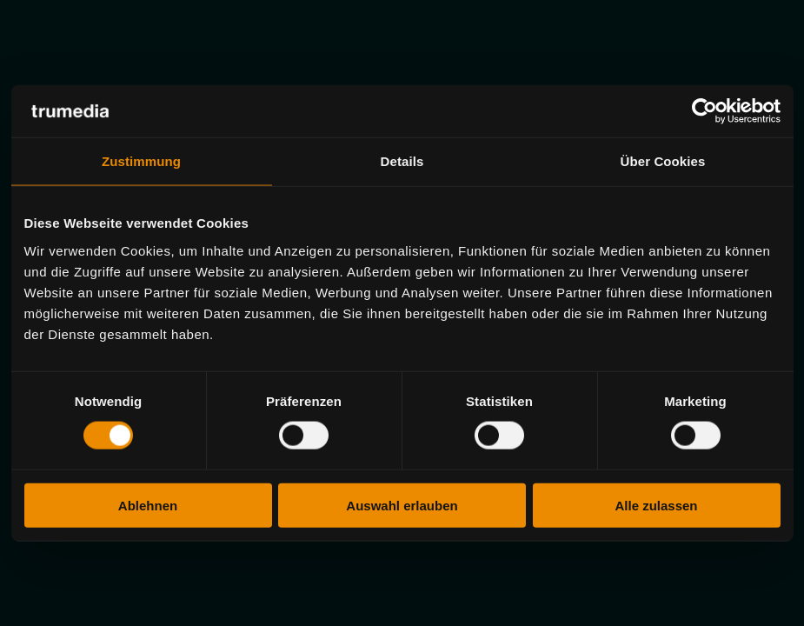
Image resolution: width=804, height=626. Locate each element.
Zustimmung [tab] (141, 161)
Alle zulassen (656, 504)
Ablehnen (147, 504)
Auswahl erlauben (401, 504)
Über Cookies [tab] (663, 161)
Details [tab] (402, 161)
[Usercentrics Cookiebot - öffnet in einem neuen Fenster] (704, 111)
